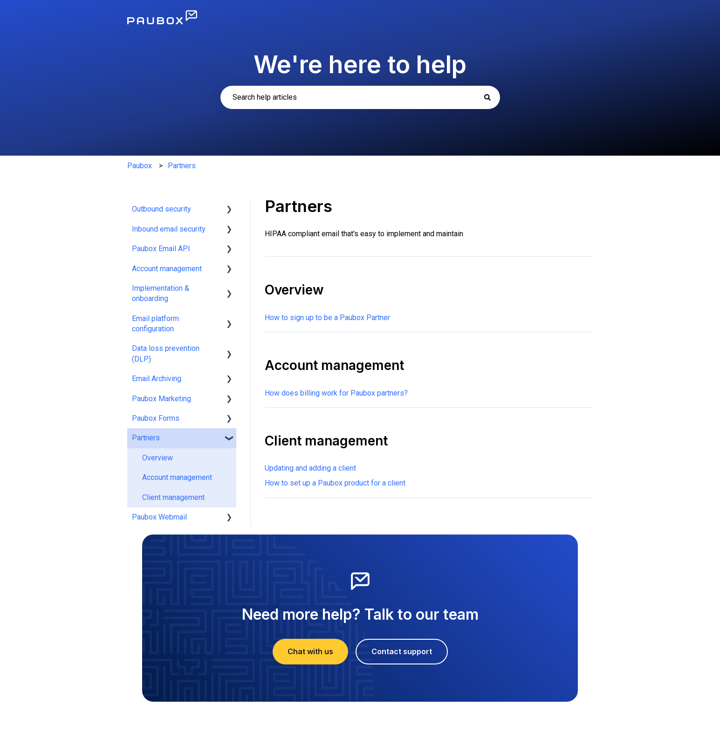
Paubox (139, 165)
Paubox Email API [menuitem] (161, 248)
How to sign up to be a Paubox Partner (327, 317)
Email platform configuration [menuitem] (155, 323)
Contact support (401, 651)
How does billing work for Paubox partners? (336, 393)
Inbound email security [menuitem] (169, 229)
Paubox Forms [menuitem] (155, 418)
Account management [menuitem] (167, 268)
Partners (182, 165)
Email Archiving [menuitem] (156, 378)
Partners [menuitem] (146, 437)
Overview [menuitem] (157, 457)
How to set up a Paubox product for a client (335, 483)
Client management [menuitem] (173, 497)
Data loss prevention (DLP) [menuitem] (165, 353)
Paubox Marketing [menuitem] (161, 398)
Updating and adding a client (310, 468)
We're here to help (360, 64)
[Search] (487, 97)
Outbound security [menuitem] (161, 209)
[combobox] (360, 97)
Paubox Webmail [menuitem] (159, 517)
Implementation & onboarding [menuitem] (160, 293)
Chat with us (310, 651)
